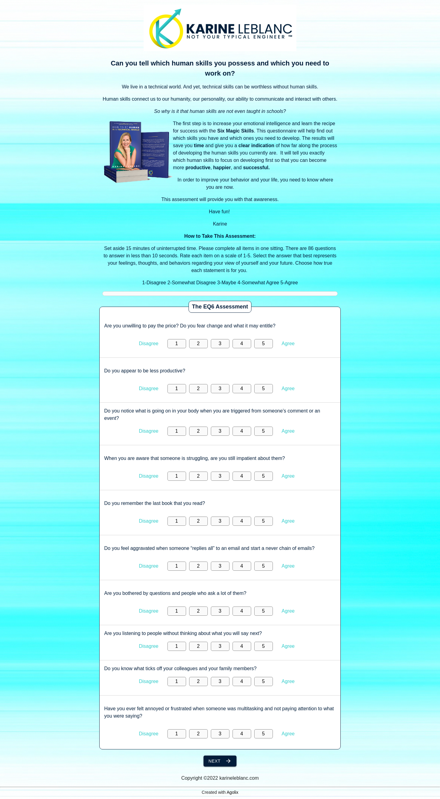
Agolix (232, 792)
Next (219, 761)
